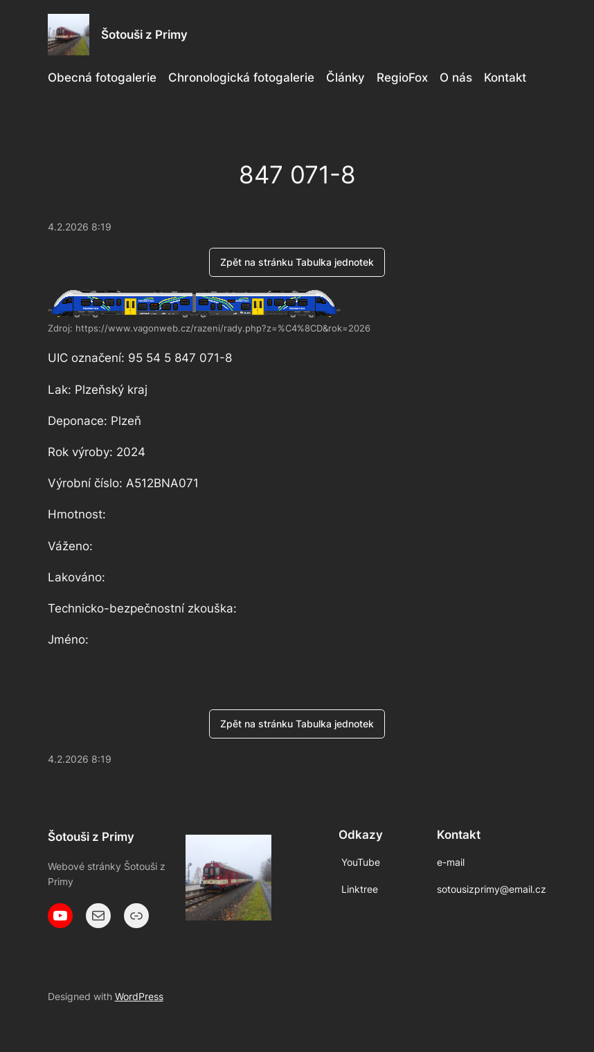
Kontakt (505, 77)
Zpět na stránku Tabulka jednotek (297, 262)
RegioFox (402, 77)
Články (345, 77)
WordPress (139, 996)
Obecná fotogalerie (102, 77)
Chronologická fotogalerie (241, 77)
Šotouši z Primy (144, 35)
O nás (456, 77)
